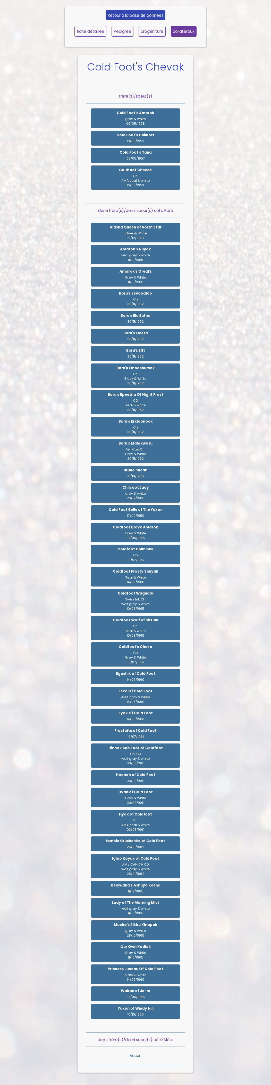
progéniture (152, 31)
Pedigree (122, 31)
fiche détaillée (90, 31)
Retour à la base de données (136, 15)
